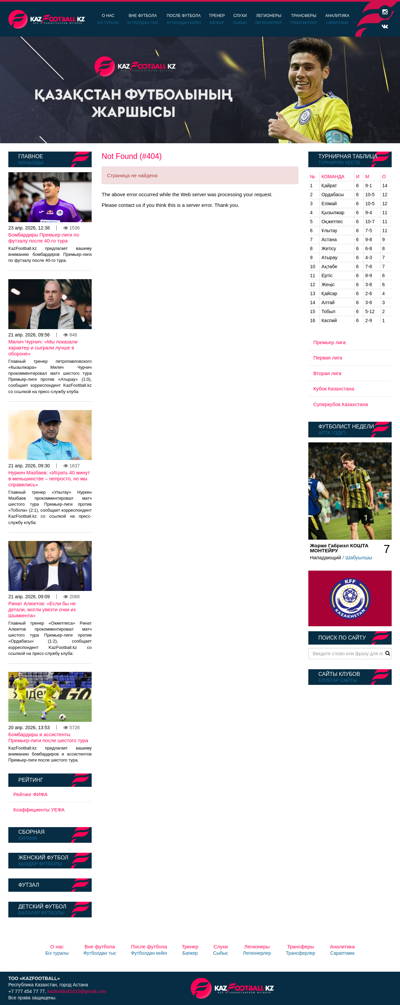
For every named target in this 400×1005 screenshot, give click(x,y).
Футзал (28, 885)
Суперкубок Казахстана (340, 404)
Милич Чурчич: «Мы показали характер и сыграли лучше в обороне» (42, 347)
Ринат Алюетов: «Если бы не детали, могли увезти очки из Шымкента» (42, 609)
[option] (200, 90)
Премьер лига (329, 342)
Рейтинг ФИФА (30, 794)
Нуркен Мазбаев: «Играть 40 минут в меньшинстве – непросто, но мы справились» (49, 478)
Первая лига (327, 357)
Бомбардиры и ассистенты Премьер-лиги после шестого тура (48, 737)
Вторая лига (327, 373)
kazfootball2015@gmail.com (76, 991)
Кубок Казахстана (333, 388)
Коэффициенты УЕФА (39, 809)
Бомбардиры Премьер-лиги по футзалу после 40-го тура (43, 238)
